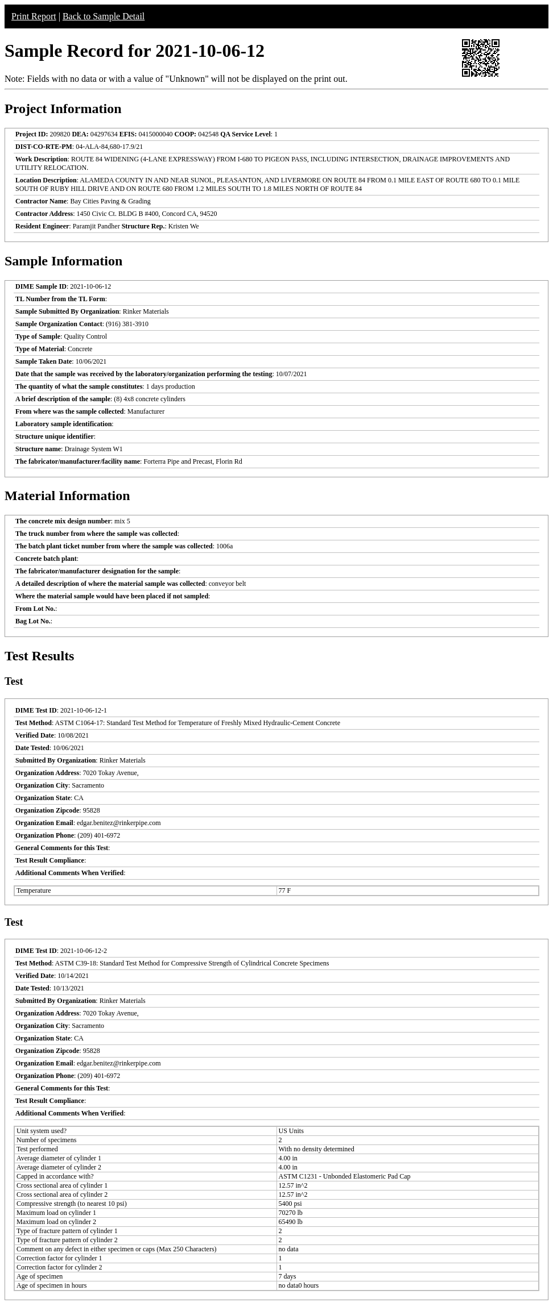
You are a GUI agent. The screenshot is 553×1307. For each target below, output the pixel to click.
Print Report (33, 16)
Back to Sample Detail (104, 16)
